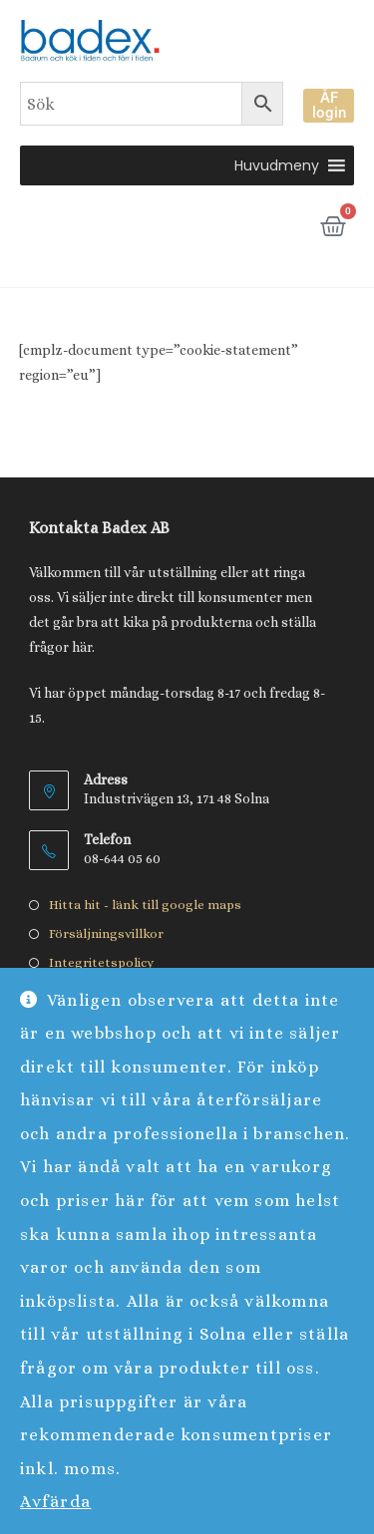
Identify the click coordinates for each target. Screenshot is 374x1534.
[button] (276, 165)
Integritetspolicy (101, 962)
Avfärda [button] (56, 1501)
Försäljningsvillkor (106, 933)
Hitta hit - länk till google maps (145, 904)
